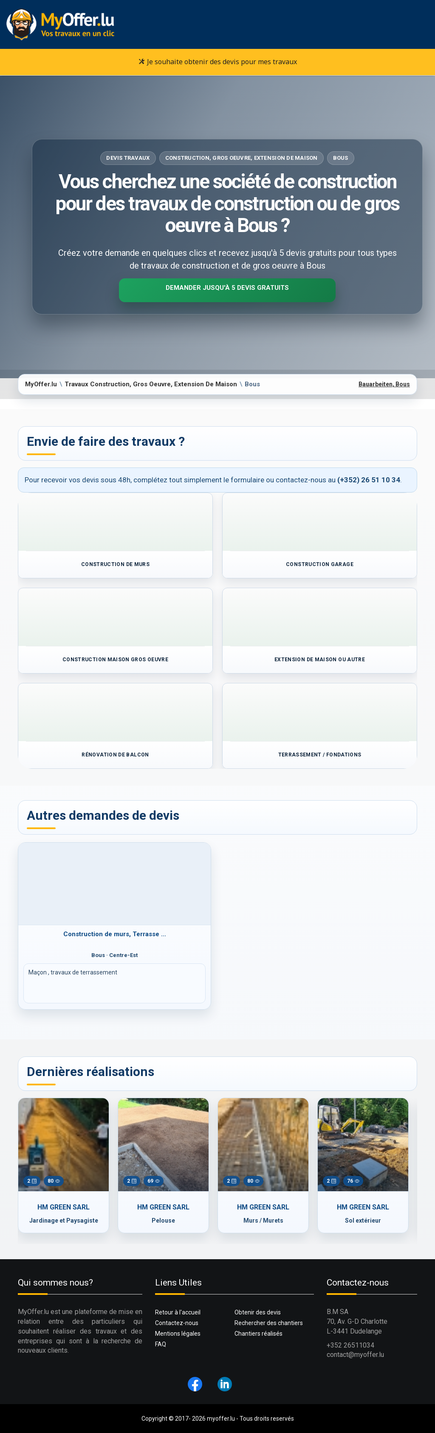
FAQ (160, 1344)
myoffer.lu (221, 1418)
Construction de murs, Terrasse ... (114, 934)
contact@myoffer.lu (355, 1355)
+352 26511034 (350, 1345)
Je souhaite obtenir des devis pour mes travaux (217, 61)
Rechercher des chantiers (268, 1323)
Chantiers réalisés (258, 1333)
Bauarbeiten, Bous (384, 384)
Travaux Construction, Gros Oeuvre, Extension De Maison (151, 384)
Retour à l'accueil (178, 1312)
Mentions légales (178, 1333)
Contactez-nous (176, 1323)
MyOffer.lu (41, 384)
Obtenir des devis (257, 1312)
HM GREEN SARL (63, 1207)
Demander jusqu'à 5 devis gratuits (227, 288)
